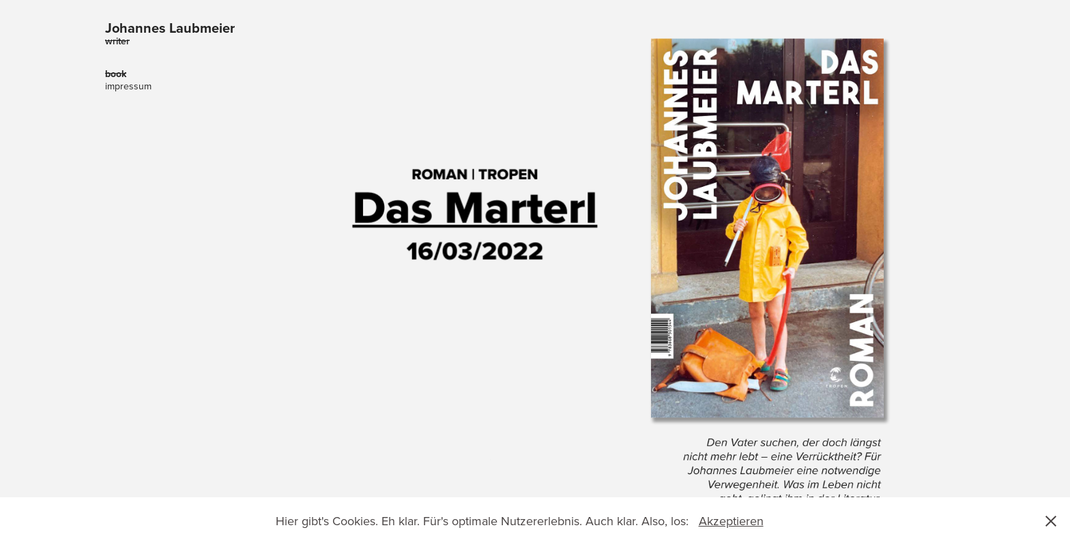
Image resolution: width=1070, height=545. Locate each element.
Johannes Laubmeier (170, 28)
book (115, 73)
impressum (128, 86)
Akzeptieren (731, 520)
